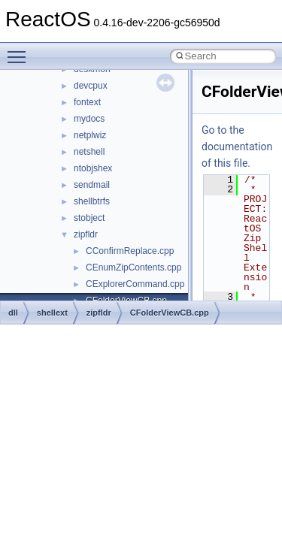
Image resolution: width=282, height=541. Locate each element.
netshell (89, 152)
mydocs (89, 118)
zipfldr (86, 234)
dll (13, 312)
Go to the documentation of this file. (237, 146)
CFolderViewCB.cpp (169, 312)
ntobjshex (93, 168)
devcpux (91, 85)
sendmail (92, 185)
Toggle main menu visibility (20, 50)
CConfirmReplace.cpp (130, 251)
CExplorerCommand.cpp (135, 284)
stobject (89, 218)
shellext (52, 312)
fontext (87, 102)
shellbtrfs (92, 201)
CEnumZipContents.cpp (133, 267)
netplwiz (90, 135)
